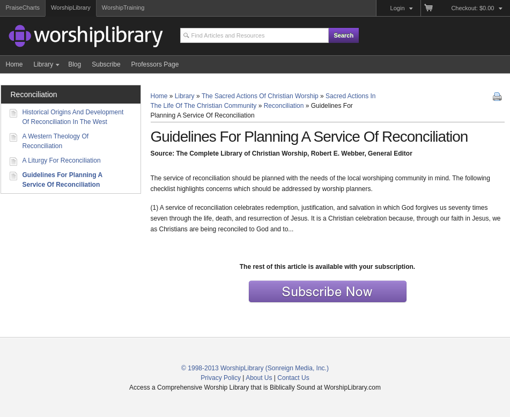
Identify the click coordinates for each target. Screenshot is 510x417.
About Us (259, 378)
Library (185, 96)
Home (159, 96)
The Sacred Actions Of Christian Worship (260, 96)
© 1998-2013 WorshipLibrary (222, 368)
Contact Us (293, 378)
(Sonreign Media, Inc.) (297, 368)
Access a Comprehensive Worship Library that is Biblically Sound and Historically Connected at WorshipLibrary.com (68, 37)
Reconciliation (284, 105)
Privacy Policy (221, 378)
